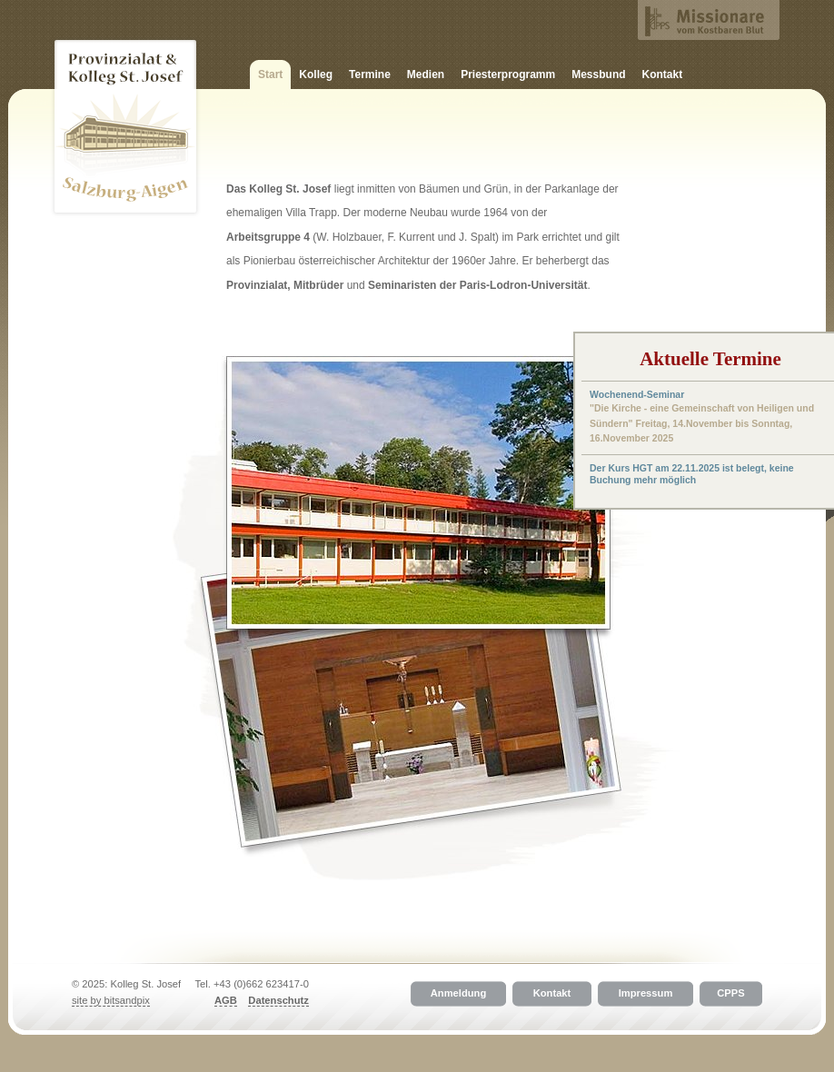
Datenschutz (278, 1000)
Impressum (646, 994)
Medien (425, 74)
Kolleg (316, 74)
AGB (225, 1000)
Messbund (598, 74)
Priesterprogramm (508, 74)
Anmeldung (459, 994)
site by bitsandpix (111, 1000)
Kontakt (662, 74)
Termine (370, 74)
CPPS (730, 994)
